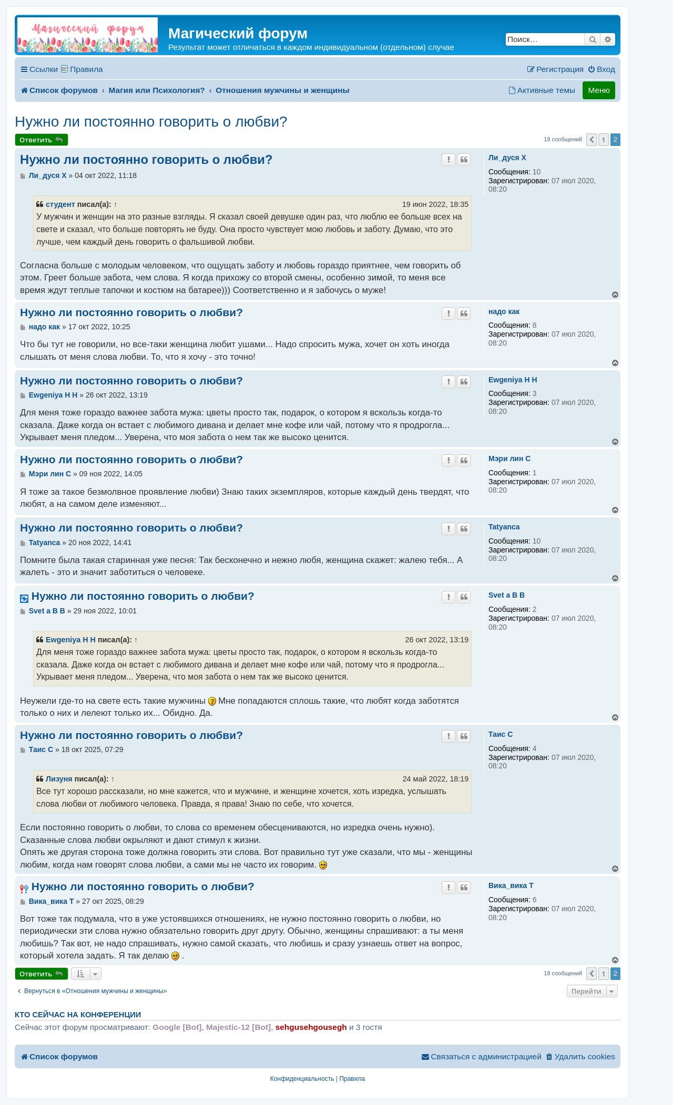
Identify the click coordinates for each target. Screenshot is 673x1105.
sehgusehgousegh (311, 1027)
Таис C (500, 734)
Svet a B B (506, 595)
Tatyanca (504, 527)
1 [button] (603, 139)
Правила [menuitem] (86, 69)
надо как (503, 311)
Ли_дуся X (507, 157)
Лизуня (59, 779)
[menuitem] (601, 69)
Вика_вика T (511, 885)
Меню (599, 90)
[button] (591, 139)
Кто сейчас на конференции (78, 1014)
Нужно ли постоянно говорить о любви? (151, 121)
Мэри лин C (509, 458)
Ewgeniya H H (512, 380)
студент (60, 204)
